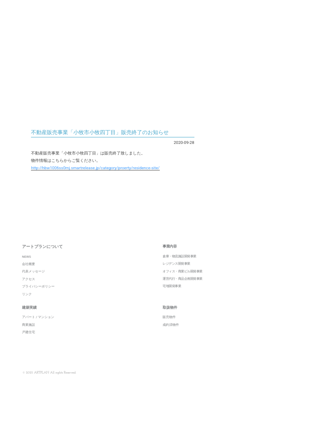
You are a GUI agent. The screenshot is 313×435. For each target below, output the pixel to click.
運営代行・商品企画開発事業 (183, 288)
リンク (27, 304)
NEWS (26, 266)
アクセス (28, 289)
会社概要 (28, 274)
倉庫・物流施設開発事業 (179, 266)
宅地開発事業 (172, 296)
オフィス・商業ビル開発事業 (183, 281)
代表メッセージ (33, 281)
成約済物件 (171, 334)
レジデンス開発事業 (176, 274)
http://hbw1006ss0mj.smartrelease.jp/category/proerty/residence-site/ (95, 168)
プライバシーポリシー (38, 296)
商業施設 (28, 334)
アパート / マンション (38, 327)
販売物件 (169, 327)
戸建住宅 (28, 342)
